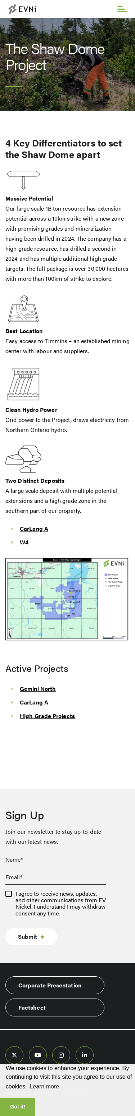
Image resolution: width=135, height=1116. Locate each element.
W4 (24, 542)
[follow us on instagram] (61, 1055)
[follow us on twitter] (14, 1055)
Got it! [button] (17, 1107)
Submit (27, 936)
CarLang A (34, 528)
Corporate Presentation (49, 985)
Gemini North (38, 688)
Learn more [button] (44, 1086)
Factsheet (32, 1007)
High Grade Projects (47, 716)
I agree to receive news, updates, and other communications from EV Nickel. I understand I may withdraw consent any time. (60, 903)
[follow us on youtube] (38, 1055)
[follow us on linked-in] (85, 1055)
